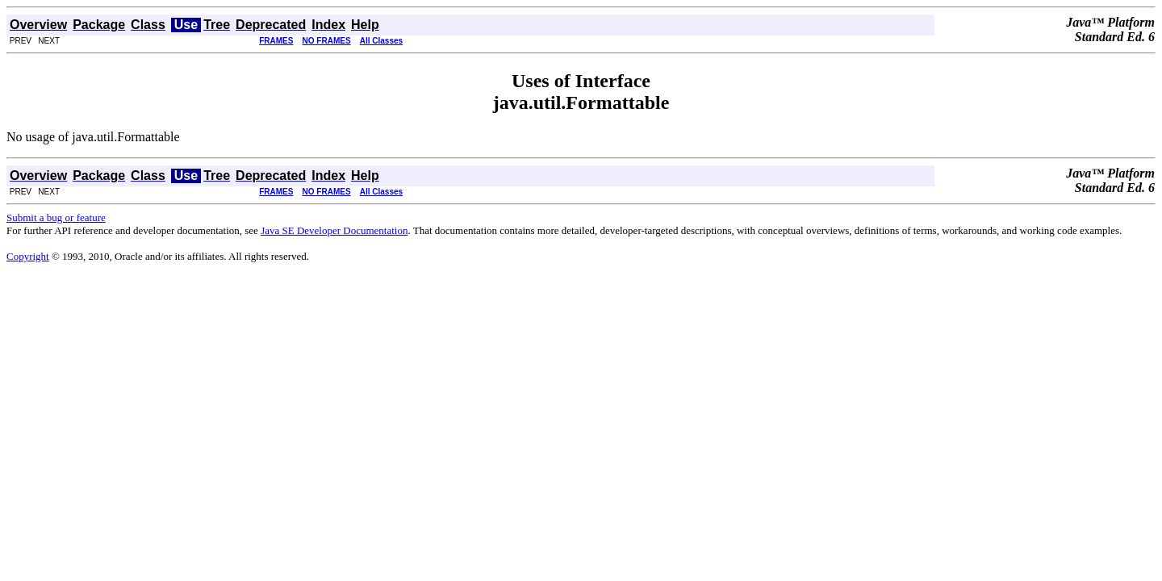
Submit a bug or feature (56, 217)
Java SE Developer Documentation (334, 230)
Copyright (27, 256)
